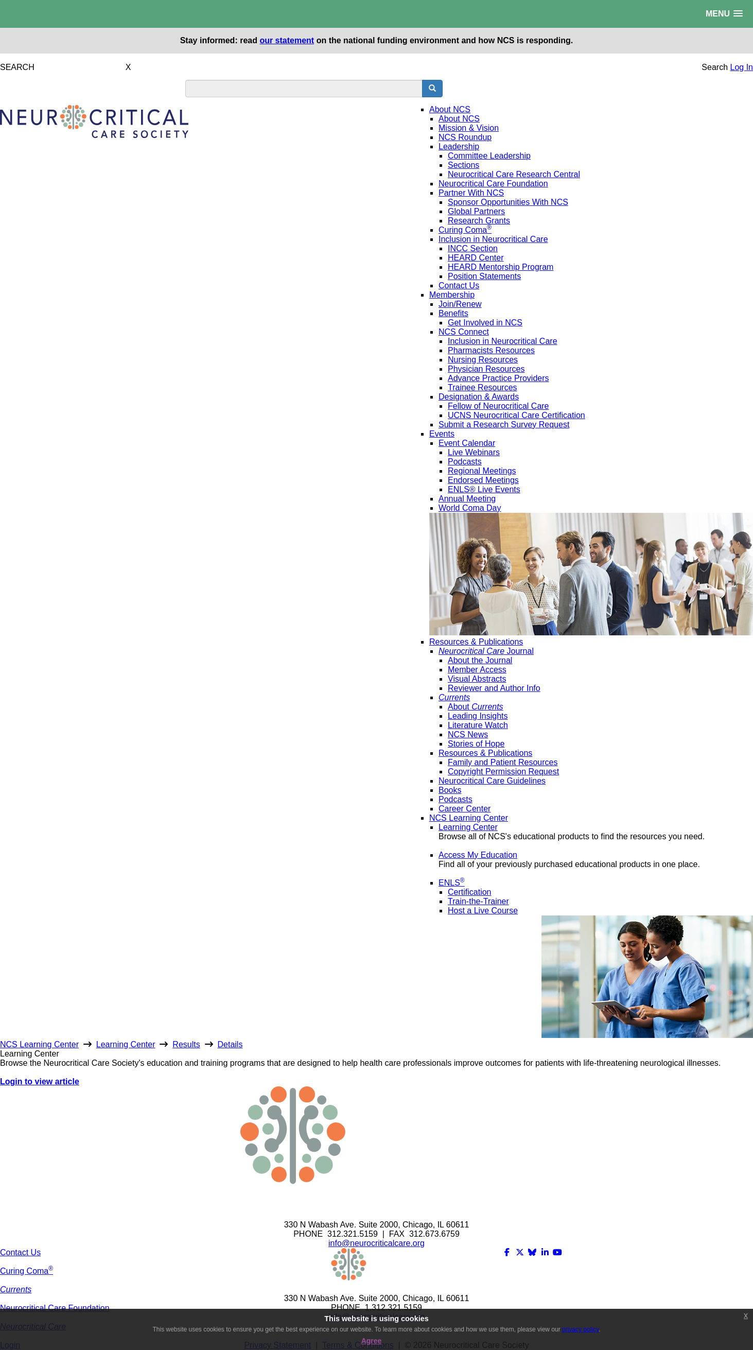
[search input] (304, 88)
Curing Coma (26, 1271)
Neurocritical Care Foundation (55, 1308)
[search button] (432, 88)
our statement (286, 40)
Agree (371, 1341)
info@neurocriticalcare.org (376, 1243)
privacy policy (580, 1329)
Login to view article (39, 1081)
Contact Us (20, 1252)
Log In (741, 67)
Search (715, 67)
